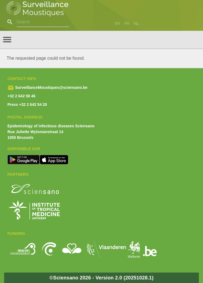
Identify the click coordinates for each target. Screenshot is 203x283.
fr (127, 23)
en (117, 23)
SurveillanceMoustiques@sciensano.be (51, 87)
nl (136, 23)
